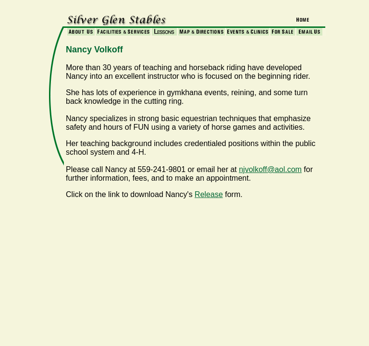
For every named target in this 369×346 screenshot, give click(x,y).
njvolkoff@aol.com (270, 169)
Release (209, 194)
